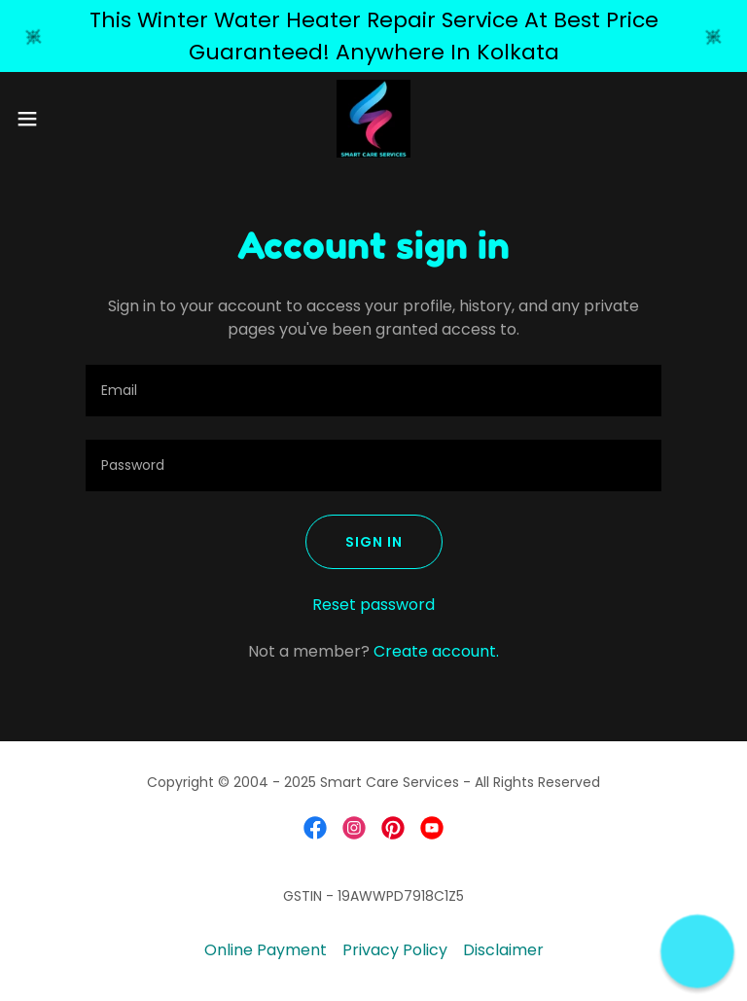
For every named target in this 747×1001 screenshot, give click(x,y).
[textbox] (373, 390)
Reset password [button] (373, 604)
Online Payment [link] (265, 950)
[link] (374, 119)
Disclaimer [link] (503, 950)
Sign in (374, 542)
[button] (63, 118)
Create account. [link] (436, 651)
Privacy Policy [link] (394, 950)
